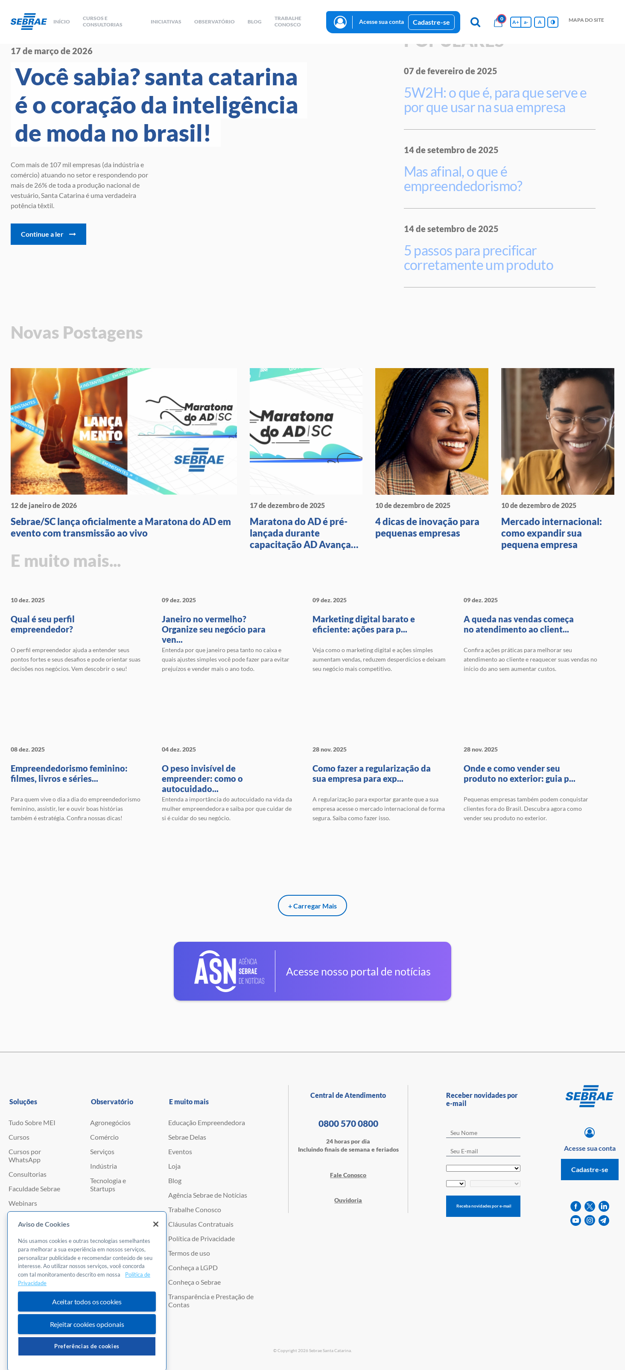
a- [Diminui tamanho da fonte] (526, 22)
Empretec (23, 1217)
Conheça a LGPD (193, 1267)
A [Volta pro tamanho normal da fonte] (540, 22)
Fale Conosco (348, 1174)
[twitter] (589, 1206)
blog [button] (255, 21)
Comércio (104, 1137)
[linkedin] (604, 1206)
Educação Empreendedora (206, 1122)
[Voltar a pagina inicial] (29, 22)
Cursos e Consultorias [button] (103, 21)
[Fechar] (155, 1266)
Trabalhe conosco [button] (288, 21)
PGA (16, 1232)
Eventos (180, 1151)
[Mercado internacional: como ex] (557, 459)
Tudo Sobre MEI (32, 1122)
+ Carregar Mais (312, 906)
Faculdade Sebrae (34, 1188)
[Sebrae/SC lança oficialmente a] (124, 453)
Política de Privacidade (201, 1238)
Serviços (102, 1151)
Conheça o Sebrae (194, 1282)
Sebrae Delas (187, 1137)
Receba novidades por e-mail (483, 1205)
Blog (174, 1180)
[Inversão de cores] (552, 22)
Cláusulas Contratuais (201, 1224)
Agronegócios (110, 1122)
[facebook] (575, 1206)
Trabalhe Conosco (194, 1209)
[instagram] (589, 1220)
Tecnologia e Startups (108, 1184)
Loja (174, 1166)
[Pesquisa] (475, 22)
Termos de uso (189, 1253)
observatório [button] (214, 21)
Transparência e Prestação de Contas (211, 1300)
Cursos (19, 1137)
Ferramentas (27, 1246)
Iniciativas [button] (166, 21)
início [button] (61, 21)
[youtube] (575, 1220)
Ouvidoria (348, 1200)
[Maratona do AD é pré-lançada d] (306, 459)
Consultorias (28, 1174)
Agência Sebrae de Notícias (207, 1195)
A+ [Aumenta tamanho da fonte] (515, 22)
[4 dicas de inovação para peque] (431, 453)
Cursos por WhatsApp (25, 1155)
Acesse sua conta (381, 21)
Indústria (103, 1166)
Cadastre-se (431, 22)
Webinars (23, 1203)
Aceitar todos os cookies (87, 1343)
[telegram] (604, 1220)
